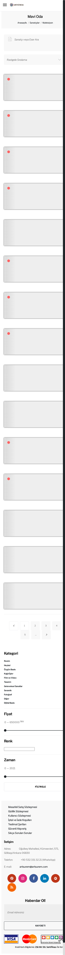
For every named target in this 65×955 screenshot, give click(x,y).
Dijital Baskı (9, 703)
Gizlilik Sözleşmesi (18, 811)
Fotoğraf (8, 694)
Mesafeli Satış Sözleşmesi (22, 807)
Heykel (7, 665)
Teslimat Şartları (17, 824)
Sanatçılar (35, 22)
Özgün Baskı (10, 669)
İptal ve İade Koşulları (20, 819)
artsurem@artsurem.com (34, 866)
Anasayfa (22, 22)
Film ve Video (10, 678)
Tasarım (7, 682)
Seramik (7, 690)
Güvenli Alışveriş (17, 828)
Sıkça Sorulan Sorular (20, 832)
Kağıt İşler (8, 673)
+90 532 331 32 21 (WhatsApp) (38, 859)
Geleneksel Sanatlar (13, 686)
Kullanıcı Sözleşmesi (19, 815)
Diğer (6, 699)
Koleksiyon (47, 22)
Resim (7, 661)
